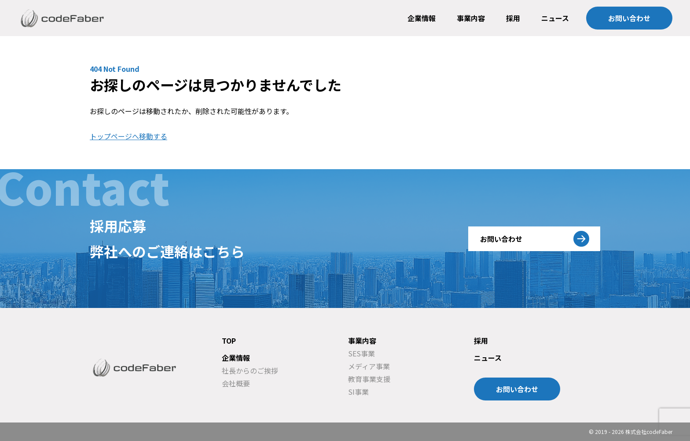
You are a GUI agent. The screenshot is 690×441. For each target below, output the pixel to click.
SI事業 (358, 391)
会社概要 (236, 383)
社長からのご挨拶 (250, 370)
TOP (229, 340)
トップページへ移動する (128, 136)
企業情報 (421, 18)
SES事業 (361, 353)
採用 (513, 18)
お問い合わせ (629, 18)
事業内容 (471, 18)
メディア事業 (369, 366)
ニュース (555, 18)
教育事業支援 (369, 379)
